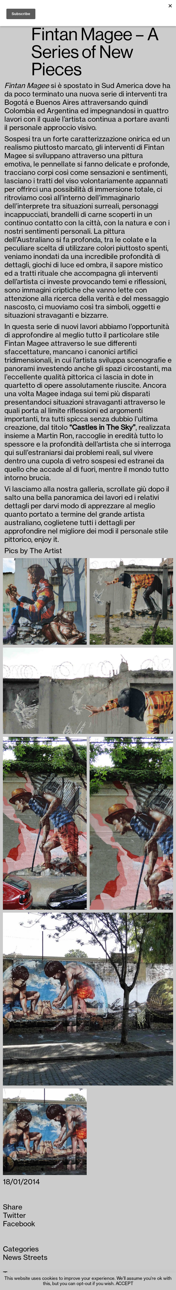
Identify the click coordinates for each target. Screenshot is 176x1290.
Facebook (19, 1223)
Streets (35, 1257)
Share (12, 1207)
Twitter (14, 1215)
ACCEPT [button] (124, 1284)
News (12, 1257)
